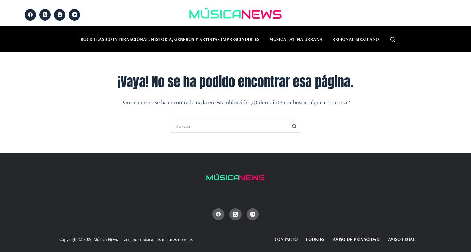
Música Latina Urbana (296, 39)
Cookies (315, 239)
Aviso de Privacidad (356, 239)
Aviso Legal (401, 239)
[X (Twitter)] (45, 15)
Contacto (286, 239)
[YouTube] (74, 15)
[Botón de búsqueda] (294, 126)
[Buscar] (392, 39)
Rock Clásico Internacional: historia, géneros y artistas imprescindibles (170, 39)
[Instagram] (59, 15)
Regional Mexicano (355, 39)
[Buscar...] (229, 126)
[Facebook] (30, 15)
